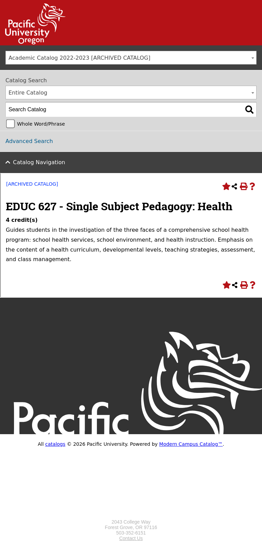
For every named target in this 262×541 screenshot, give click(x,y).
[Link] (33, 42)
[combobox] (131, 58)
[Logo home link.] (131, 516)
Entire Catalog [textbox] (28, 92)
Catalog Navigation (39, 162)
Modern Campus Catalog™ (191, 444)
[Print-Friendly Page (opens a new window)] (243, 186)
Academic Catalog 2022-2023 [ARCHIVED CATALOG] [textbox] (79, 58)
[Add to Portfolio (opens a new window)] (225, 186)
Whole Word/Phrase (41, 124)
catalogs (55, 444)
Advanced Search (29, 141)
